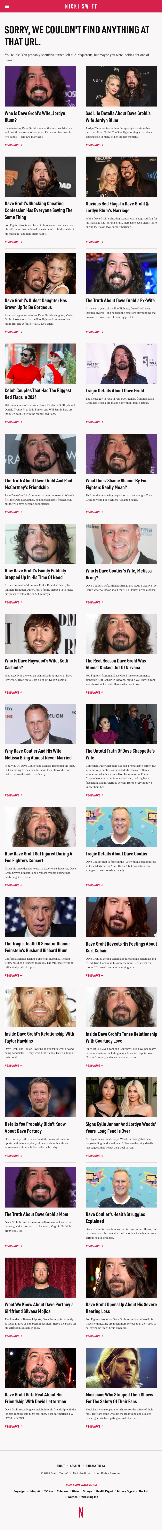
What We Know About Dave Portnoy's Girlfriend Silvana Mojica (39, 1307)
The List (143, 1491)
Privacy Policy (95, 1466)
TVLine (48, 1491)
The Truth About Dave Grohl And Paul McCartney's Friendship (38, 484)
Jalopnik (34, 1491)
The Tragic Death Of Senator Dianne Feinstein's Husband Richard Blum (37, 947)
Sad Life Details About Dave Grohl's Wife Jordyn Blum (118, 116)
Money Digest (126, 1491)
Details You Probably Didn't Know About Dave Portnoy (35, 1127)
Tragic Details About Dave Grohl (115, 390)
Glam (75, 1491)
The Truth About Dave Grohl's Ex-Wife (120, 300)
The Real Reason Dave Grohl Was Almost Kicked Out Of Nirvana (116, 664)
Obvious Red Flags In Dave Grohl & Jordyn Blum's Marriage (117, 207)
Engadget (20, 1491)
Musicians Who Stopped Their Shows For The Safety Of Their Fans (119, 1398)
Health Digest (104, 1491)
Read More (12, 145)
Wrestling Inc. (89, 1496)
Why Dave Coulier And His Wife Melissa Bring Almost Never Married (38, 754)
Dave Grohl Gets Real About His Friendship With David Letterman (35, 1398)
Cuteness (62, 1491)
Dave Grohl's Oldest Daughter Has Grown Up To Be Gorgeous (36, 303)
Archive (75, 1466)
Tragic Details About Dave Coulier (117, 853)
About (61, 1466)
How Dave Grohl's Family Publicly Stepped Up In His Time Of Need (35, 573)
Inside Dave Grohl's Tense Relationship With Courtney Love (121, 1037)
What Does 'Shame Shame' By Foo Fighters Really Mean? (117, 484)
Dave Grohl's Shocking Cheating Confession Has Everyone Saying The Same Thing (39, 210)
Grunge (87, 1491)
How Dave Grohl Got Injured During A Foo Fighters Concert (38, 857)
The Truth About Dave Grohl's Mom (36, 1214)
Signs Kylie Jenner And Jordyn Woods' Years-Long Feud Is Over (121, 1127)
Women (72, 1496)
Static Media (59, 1473)
